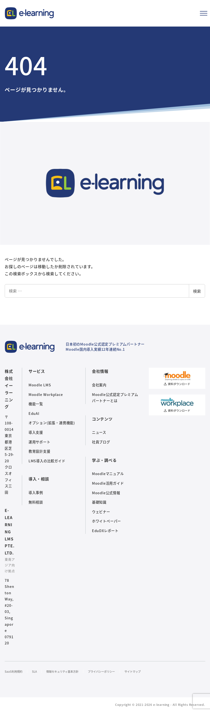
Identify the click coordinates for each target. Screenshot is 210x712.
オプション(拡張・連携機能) (52, 422)
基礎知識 (99, 502)
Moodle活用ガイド (108, 483)
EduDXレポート (105, 530)
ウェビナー (101, 511)
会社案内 (99, 384)
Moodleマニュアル (108, 473)
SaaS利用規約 (15, 671)
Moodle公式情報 (106, 492)
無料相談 (36, 502)
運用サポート (39, 441)
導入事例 (36, 492)
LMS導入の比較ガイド (47, 460)
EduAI (34, 413)
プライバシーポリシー (113, 671)
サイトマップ (148, 671)
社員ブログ (101, 441)
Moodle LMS (40, 384)
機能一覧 (36, 403)
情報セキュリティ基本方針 (68, 671)
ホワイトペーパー (106, 521)
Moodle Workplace (46, 394)
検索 (197, 291)
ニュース (99, 432)
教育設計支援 (39, 451)
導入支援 (36, 432)
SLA (37, 671)
